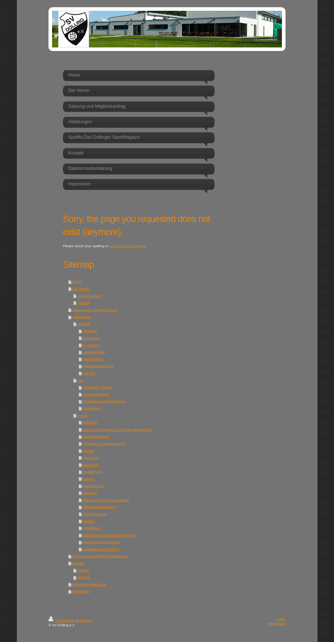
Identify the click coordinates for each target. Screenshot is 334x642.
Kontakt (78, 563)
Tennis (83, 415)
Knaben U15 (92, 472)
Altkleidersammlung (98, 366)
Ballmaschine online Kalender (106, 500)
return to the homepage (128, 246)
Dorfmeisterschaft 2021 (101, 549)
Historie (89, 521)
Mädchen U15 (94, 486)
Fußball (83, 324)
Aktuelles (90, 422)
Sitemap (85, 620)
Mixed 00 (90, 493)
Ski (80, 380)
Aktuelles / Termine (98, 387)
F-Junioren (91, 345)
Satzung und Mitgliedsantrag (94, 310)
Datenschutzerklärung (89, 584)
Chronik (84, 303)
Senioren (90, 331)
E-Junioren (91, 338)
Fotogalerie (92, 408)
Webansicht (276, 623)
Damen (88, 479)
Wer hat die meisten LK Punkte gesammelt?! (118, 429)
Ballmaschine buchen (99, 507)
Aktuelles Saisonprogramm (104, 443)
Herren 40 (91, 457)
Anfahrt (83, 570)
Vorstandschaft (89, 296)
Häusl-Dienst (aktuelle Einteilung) (109, 535)
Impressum (80, 591)
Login (281, 619)
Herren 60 (91, 465)
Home (77, 281)
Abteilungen (81, 317)
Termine (84, 577)
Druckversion (63, 620)
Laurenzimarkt (94, 352)
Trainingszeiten (95, 514)
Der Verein (80, 289)
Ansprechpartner (96, 394)
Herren (88, 451)
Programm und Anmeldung (104, 401)
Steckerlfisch (93, 359)
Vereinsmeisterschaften (101, 542)
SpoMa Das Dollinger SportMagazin (100, 556)
